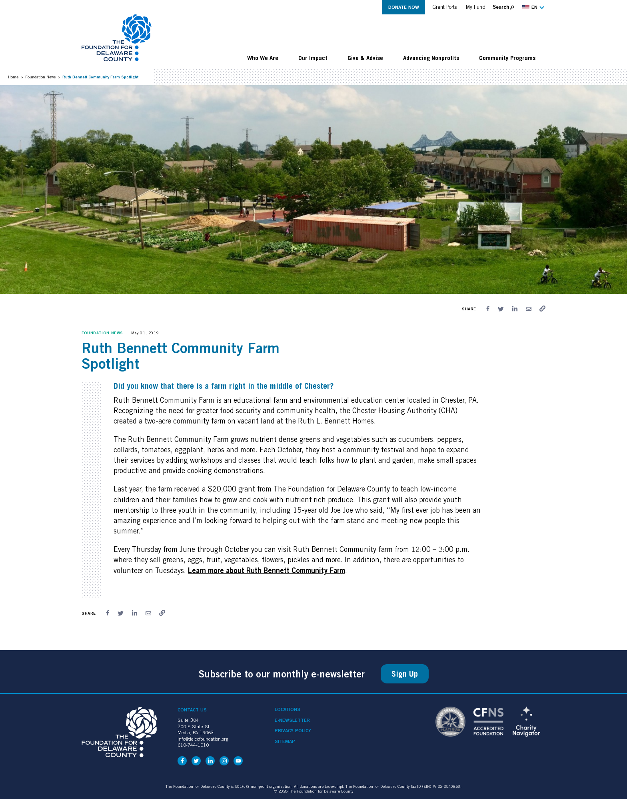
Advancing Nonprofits (431, 57)
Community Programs (507, 57)
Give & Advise (365, 57)
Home (13, 76)
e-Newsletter (292, 720)
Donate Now (403, 7)
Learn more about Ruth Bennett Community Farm (266, 570)
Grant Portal (445, 7)
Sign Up (404, 674)
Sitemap (285, 741)
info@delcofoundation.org (203, 739)
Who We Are (262, 57)
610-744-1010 (193, 745)
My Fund (475, 7)
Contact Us (192, 710)
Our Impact (312, 57)
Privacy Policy (293, 730)
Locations (287, 709)
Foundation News (40, 76)
